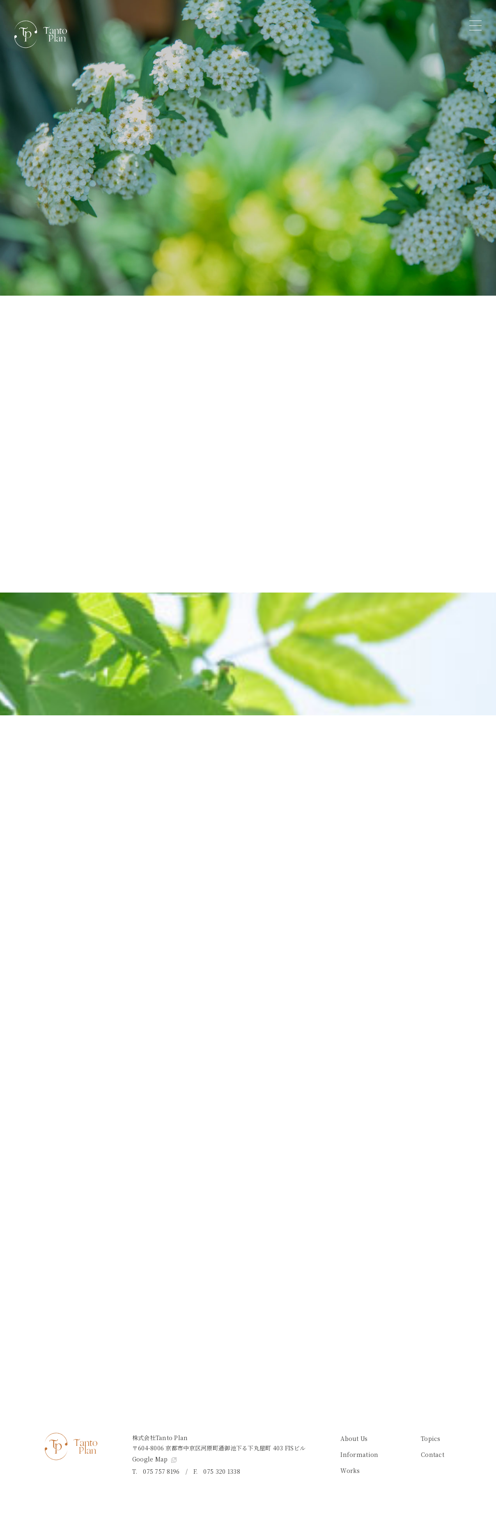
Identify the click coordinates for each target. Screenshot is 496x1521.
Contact (432, 1454)
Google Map (154, 1459)
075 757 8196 (161, 1471)
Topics (431, 1438)
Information (359, 1454)
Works (350, 1470)
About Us (353, 1438)
